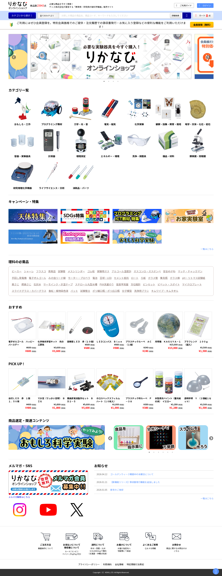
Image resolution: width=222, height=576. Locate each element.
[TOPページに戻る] (17, 5)
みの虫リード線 (57, 278)
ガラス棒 (175, 278)
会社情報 (119, 564)
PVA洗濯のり (107, 284)
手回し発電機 (19, 278)
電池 (94, 278)
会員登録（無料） (202, 25)
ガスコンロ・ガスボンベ (147, 271)
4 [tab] (117, 81)
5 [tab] (167, 452)
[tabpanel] (111, 56)
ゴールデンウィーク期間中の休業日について (132, 474)
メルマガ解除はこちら (19, 497)
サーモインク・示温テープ (58, 284)
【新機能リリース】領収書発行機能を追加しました (135, 482)
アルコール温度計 (121, 271)
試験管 (61, 271)
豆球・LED (106, 278)
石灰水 (37, 284)
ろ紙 (143, 278)
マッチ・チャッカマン (190, 271)
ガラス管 (153, 278)
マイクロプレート (192, 284)
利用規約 (107, 564)
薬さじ (15, 284)
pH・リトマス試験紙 (193, 278)
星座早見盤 (122, 284)
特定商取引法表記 (135, 564)
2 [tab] (108, 81)
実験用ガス (103, 271)
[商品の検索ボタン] (186, 15)
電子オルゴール (37, 278)
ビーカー (17, 271)
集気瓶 (164, 278)
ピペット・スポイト (169, 284)
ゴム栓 (91, 271)
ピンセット (149, 284)
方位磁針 (136, 284)
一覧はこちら (207, 248)
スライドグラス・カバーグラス (29, 291)
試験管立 (85, 291)
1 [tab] (104, 81)
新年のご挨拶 (116, 489)
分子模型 (127, 291)
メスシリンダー (76, 271)
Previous (13, 56)
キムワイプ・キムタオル (164, 291)
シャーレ (29, 271)
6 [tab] (172, 452)
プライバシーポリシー (89, 564)
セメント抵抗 (121, 278)
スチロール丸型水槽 (86, 284)
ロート (134, 278)
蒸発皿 (52, 271)
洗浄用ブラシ (141, 291)
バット (74, 291)
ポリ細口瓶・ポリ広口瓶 (106, 291)
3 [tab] (113, 81)
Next (207, 56)
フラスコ (41, 271)
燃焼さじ (26, 284)
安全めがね (169, 271)
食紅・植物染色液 (58, 291)
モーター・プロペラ (79, 278)
